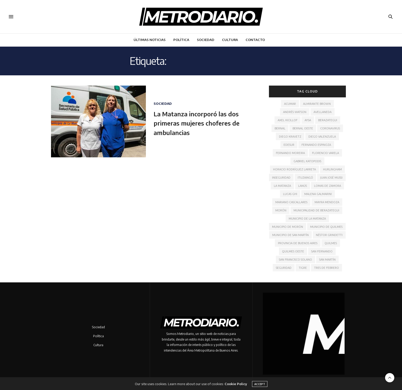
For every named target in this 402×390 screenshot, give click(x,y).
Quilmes (331, 243)
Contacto (255, 40)
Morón (280, 210)
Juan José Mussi (331, 177)
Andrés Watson (294, 112)
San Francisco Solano (295, 259)
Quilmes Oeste (293, 251)
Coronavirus (330, 128)
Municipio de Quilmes (326, 226)
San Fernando (322, 251)
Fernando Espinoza (316, 144)
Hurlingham (332, 169)
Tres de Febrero (326, 267)
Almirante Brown (317, 103)
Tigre (303, 267)
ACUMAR (290, 103)
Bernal (280, 128)
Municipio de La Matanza (307, 218)
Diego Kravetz (290, 136)
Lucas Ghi (290, 194)
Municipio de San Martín (290, 235)
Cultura (230, 40)
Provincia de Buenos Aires (297, 243)
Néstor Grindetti (329, 235)
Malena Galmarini (318, 194)
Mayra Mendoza (327, 202)
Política (181, 40)
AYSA (308, 120)
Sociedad (205, 40)
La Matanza (282, 185)
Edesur (289, 144)
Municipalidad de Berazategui (316, 210)
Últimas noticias (150, 40)
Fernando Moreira (290, 153)
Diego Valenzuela (322, 136)
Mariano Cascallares (291, 202)
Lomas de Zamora (327, 185)
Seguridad (284, 267)
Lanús (302, 185)
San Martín (327, 259)
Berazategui (327, 120)
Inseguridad (281, 177)
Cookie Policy (236, 387)
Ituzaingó (305, 177)
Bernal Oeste (303, 128)
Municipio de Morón (287, 226)
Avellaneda (322, 112)
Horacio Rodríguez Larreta (294, 169)
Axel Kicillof (287, 120)
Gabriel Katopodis (307, 161)
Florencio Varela (325, 153)
